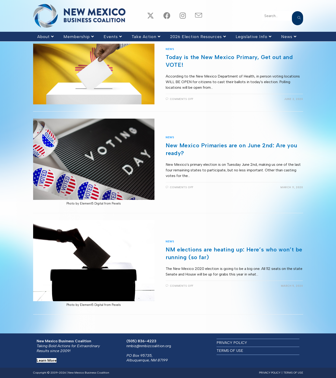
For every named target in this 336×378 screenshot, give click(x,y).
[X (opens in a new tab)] (146, 16)
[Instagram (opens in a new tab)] (178, 16)
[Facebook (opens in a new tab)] (163, 16)
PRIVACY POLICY (232, 342)
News (170, 49)
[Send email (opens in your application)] (194, 16)
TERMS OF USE (230, 350)
